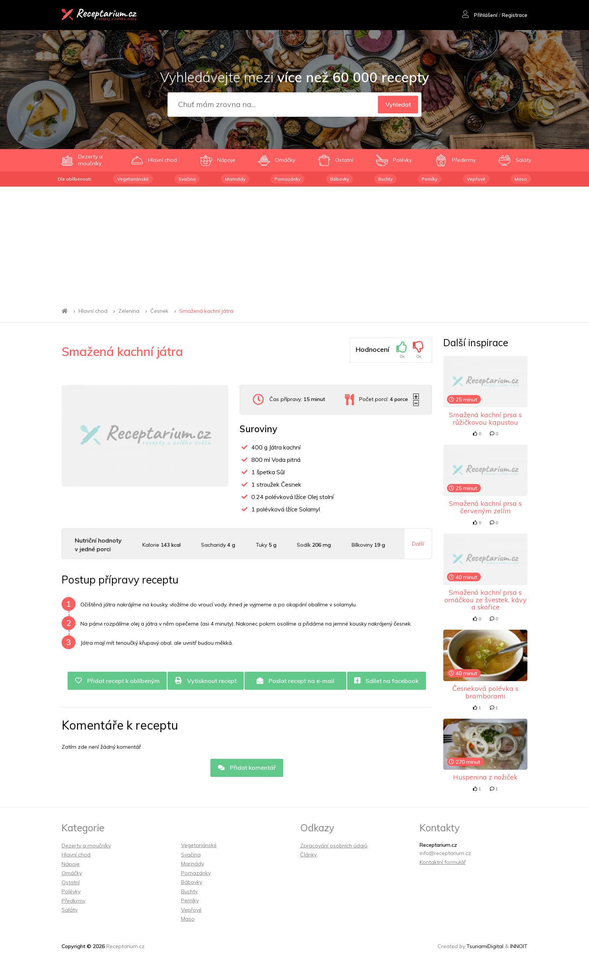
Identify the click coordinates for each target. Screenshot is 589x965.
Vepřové (476, 179)
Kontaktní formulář (443, 862)
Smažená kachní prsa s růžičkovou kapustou (485, 418)
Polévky (71, 891)
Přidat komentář (247, 768)
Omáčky (72, 873)
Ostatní (71, 882)
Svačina (187, 179)
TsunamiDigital (485, 946)
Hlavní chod (93, 311)
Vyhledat (398, 104)
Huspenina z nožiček (485, 777)
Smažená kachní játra (206, 311)
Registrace (514, 15)
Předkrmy (73, 900)
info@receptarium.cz (445, 853)
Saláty (69, 909)
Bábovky (339, 179)
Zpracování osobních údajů (333, 845)
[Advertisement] (294, 243)
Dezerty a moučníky (86, 845)
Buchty (385, 179)
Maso (521, 179)
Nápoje (71, 864)
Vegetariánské (133, 179)
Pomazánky (288, 179)
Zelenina (128, 311)
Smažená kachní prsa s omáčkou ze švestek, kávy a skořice (485, 600)
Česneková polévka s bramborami (485, 692)
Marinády (235, 179)
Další (418, 543)
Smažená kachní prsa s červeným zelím (485, 507)
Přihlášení (479, 15)
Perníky (429, 179)
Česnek (159, 311)
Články (308, 854)
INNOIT (518, 946)
